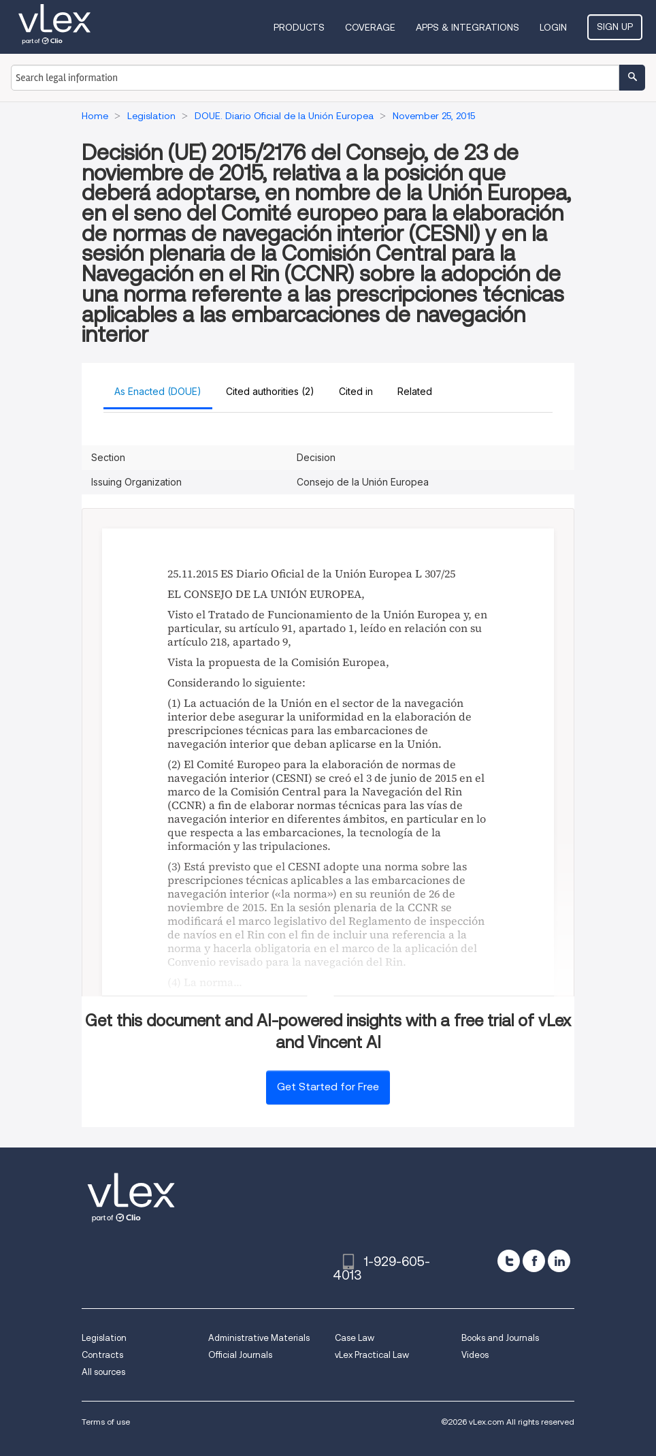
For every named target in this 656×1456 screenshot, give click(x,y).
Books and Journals (500, 1338)
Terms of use (106, 1421)
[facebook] (534, 1261)
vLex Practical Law (372, 1355)
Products (299, 27)
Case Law (354, 1338)
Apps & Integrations (467, 27)
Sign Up (615, 26)
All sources (103, 1372)
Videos (475, 1355)
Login (553, 27)
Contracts (102, 1355)
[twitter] (508, 1261)
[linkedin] (559, 1261)
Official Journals (240, 1355)
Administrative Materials (259, 1338)
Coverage (370, 27)
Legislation (104, 1338)
